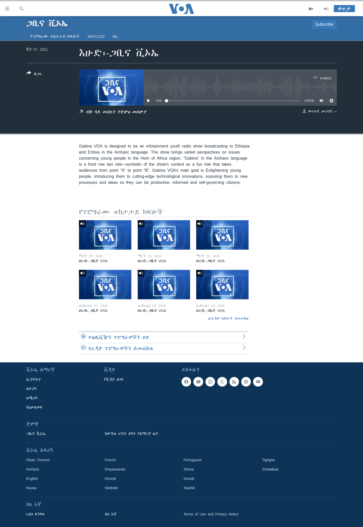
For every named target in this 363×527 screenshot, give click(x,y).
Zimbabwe (270, 469)
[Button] (34, 74)
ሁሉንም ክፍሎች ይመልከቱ (228, 318)
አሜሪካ (31, 398)
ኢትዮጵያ (33, 379)
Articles (96, 36)
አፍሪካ (31, 389)
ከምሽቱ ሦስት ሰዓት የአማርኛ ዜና (131, 433)
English (32, 478)
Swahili (189, 488)
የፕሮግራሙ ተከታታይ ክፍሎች (54, 36)
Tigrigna (268, 460)
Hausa (31, 488)
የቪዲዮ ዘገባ (113, 379)
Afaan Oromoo (38, 460)
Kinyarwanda (115, 469)
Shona (189, 469)
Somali (189, 478)
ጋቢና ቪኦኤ (36, 433)
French (110, 460)
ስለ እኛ (110, 514)
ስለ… (117, 36)
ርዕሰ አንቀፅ (35, 514)
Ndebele (111, 488)
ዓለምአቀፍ (34, 407)
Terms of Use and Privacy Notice (211, 514)
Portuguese (193, 460)
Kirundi (110, 478)
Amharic (32, 469)
